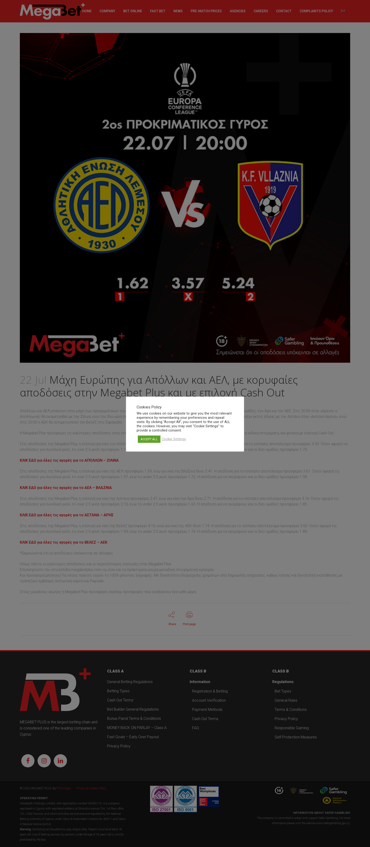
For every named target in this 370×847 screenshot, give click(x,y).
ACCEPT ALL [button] (149, 439)
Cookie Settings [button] (174, 439)
